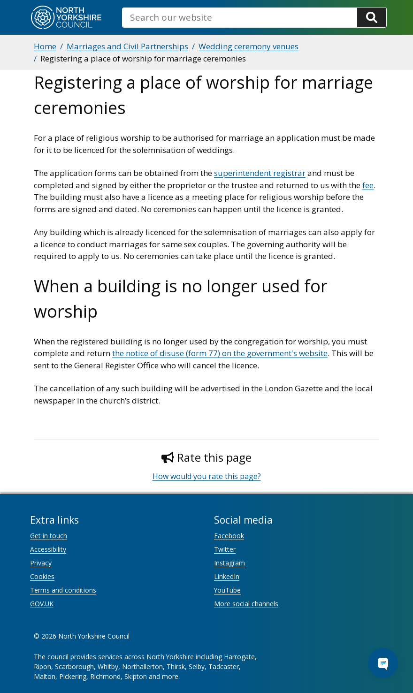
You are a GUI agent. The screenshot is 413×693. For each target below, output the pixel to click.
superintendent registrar (260, 173)
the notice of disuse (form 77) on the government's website (220, 353)
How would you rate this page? (207, 476)
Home (45, 46)
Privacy (41, 562)
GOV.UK (42, 603)
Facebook (229, 535)
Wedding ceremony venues (248, 46)
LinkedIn (226, 576)
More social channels (246, 603)
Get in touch (48, 535)
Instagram (229, 562)
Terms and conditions (63, 590)
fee (368, 185)
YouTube (227, 590)
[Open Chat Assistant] (383, 663)
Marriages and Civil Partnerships (127, 46)
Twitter (225, 549)
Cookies (42, 576)
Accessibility (48, 549)
